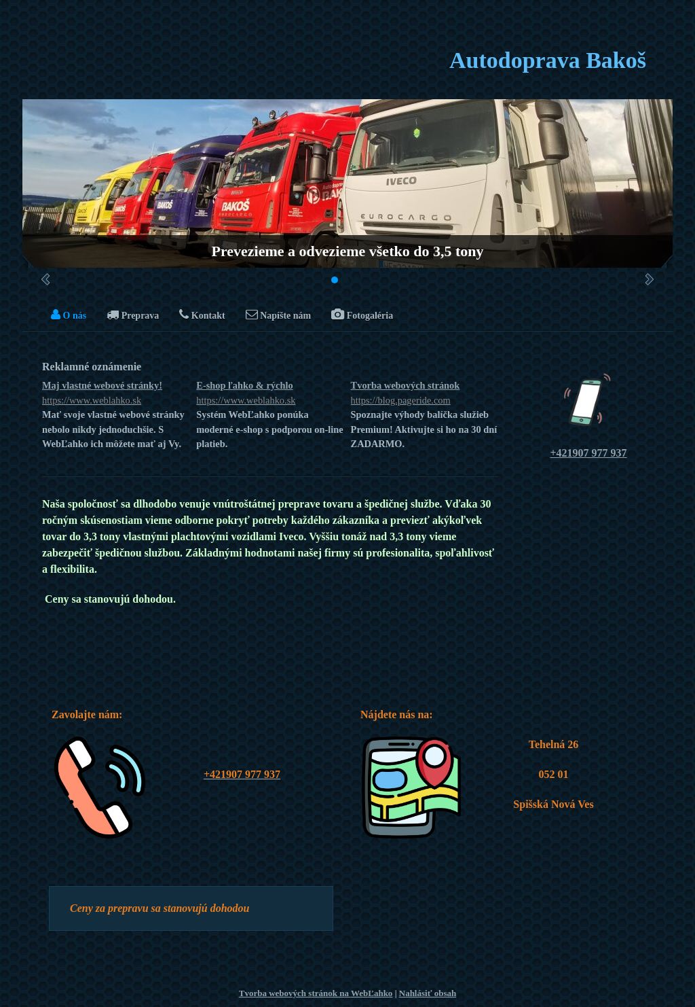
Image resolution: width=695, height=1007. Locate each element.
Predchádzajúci (45, 279)
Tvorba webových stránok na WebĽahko (316, 993)
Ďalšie (649, 279)
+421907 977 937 (588, 453)
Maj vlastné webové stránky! (115, 394)
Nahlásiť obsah (427, 993)
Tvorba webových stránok (424, 394)
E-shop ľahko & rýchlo (269, 394)
